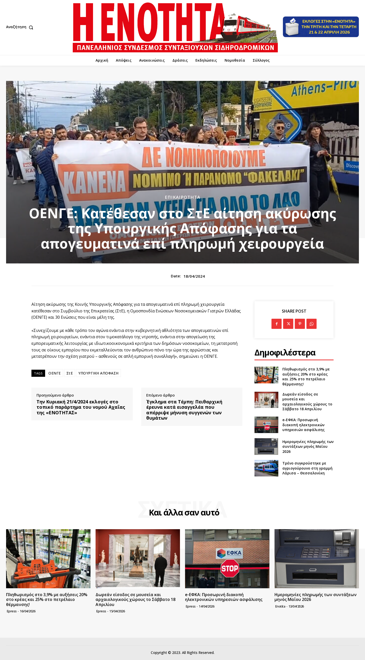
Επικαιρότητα (182, 197)
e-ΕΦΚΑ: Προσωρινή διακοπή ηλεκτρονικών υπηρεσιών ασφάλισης (303, 424)
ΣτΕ (69, 373)
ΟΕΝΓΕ (54, 373)
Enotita (280, 606)
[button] (20, 27)
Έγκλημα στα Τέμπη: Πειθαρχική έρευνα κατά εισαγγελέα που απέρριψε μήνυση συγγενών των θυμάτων (184, 410)
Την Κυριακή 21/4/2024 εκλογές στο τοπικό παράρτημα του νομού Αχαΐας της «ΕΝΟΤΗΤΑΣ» (80, 407)
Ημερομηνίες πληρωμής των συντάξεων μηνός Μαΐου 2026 (308, 446)
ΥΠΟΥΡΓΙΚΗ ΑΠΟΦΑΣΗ (98, 373)
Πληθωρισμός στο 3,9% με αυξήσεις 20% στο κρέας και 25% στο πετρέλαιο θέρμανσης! (306, 376)
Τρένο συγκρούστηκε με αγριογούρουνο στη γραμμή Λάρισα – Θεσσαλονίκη (307, 468)
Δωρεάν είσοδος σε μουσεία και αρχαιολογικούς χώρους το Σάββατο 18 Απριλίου (307, 402)
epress (12, 611)
